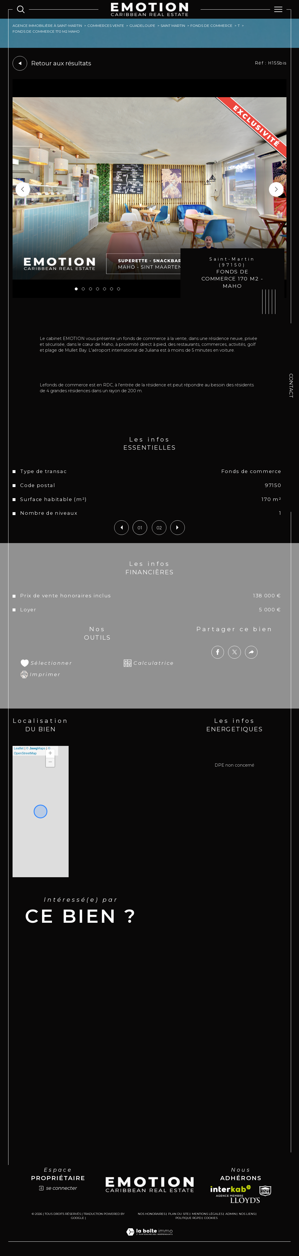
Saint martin (173, 26)
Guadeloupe (142, 26)
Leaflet (19, 748)
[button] (276, 189)
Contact (291, 386)
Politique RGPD (188, 1218)
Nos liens (247, 1214)
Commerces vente (105, 26)
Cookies (211, 1218)
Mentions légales (207, 1214)
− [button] (50, 762)
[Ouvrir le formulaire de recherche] (21, 9)
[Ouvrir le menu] (278, 9)
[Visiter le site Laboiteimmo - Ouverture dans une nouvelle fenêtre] (149, 1238)
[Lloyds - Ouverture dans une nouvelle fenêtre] (245, 1200)
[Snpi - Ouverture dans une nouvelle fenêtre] (265, 1191)
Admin (230, 1214)
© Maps (36, 748)
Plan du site (178, 1214)
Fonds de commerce (211, 26)
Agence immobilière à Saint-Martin (47, 26)
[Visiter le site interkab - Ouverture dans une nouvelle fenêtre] (231, 1191)
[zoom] (150, 296)
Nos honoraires (151, 1214)
